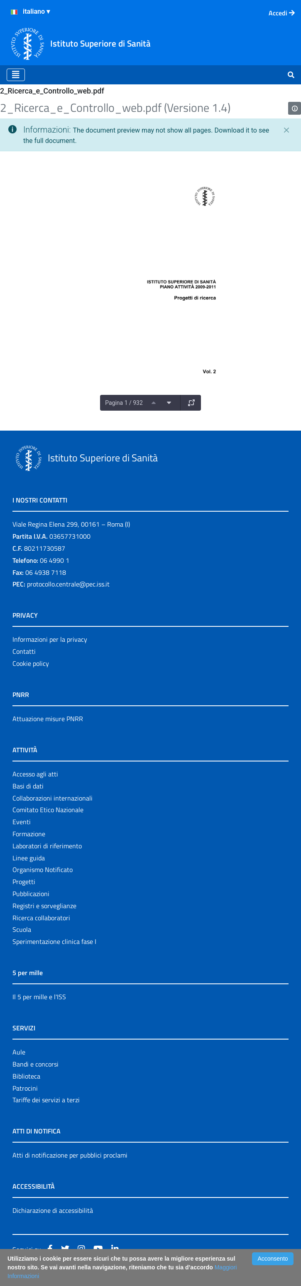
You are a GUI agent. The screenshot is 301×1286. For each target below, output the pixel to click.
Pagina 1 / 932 (124, 402)
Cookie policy (30, 663)
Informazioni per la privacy (49, 639)
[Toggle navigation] (16, 75)
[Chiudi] (286, 130)
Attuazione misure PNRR (47, 719)
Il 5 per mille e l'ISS (39, 997)
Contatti (24, 651)
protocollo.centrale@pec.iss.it (68, 584)
